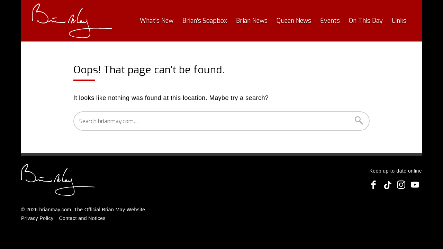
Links (399, 21)
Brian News (252, 21)
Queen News (294, 21)
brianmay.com (55, 209)
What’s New (156, 21)
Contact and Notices (82, 218)
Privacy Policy (37, 218)
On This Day (366, 21)
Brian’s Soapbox (204, 21)
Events (330, 21)
